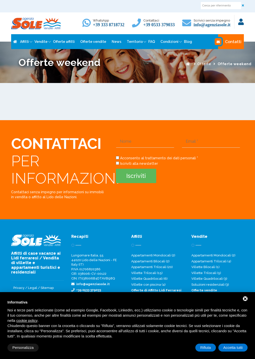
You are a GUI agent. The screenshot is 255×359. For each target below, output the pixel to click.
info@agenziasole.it (212, 24)
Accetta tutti (233, 347)
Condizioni (169, 42)
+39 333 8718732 (108, 24)
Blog (188, 42)
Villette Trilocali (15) (147, 273)
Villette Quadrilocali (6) (149, 278)
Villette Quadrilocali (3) (209, 278)
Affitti (24, 42)
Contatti (229, 41)
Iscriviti (136, 175)
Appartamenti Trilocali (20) (152, 267)
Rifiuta (205, 347)
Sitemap (47, 288)
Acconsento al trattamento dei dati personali (158, 158)
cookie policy (27, 320)
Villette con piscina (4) (148, 284)
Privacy (19, 288)
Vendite (41, 42)
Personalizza (23, 347)
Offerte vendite (93, 42)
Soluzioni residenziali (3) (210, 284)
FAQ (151, 42)
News (116, 42)
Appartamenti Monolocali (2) (153, 255)
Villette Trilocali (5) (206, 273)
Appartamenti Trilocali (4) (211, 261)
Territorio (135, 42)
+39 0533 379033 (159, 24)
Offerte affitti (64, 42)
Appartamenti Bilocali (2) (150, 261)
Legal (32, 288)
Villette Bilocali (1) (205, 267)
